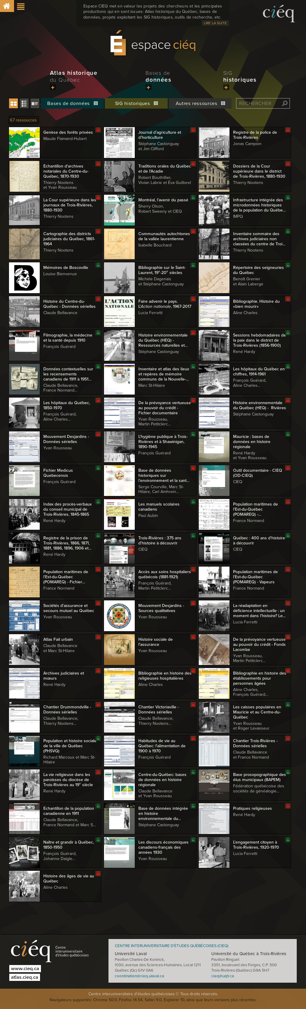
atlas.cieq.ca (24, 977)
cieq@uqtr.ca (222, 976)
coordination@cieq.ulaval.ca (139, 976)
